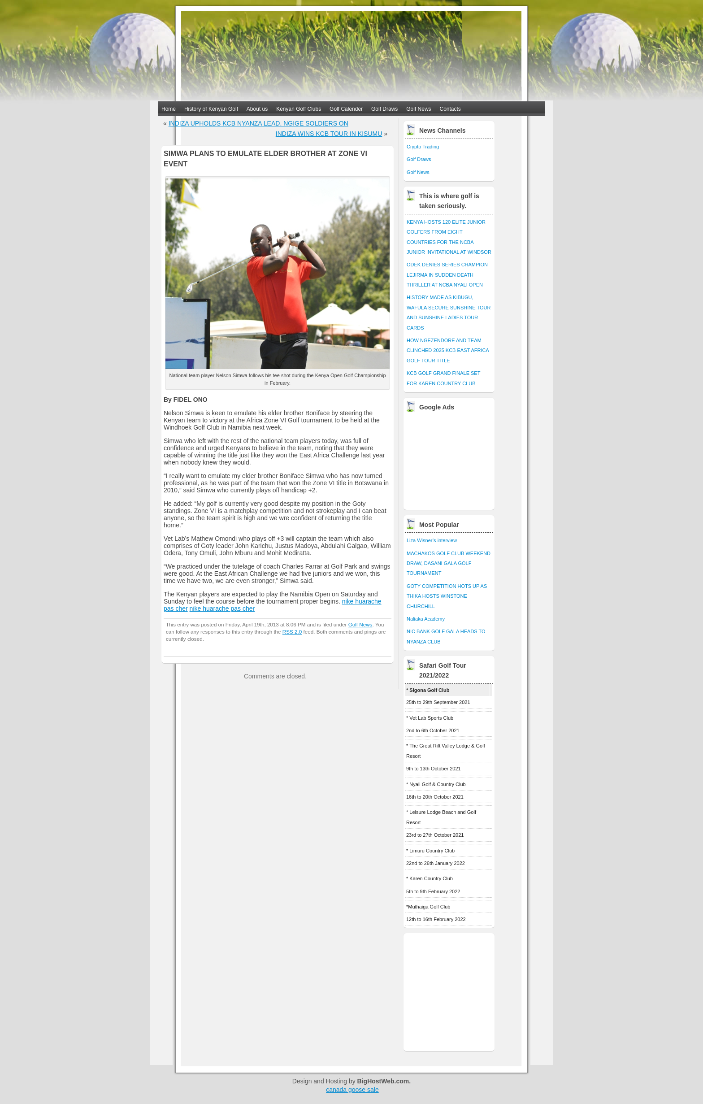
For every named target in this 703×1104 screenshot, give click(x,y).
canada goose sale (352, 1089)
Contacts (450, 109)
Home (168, 109)
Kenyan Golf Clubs (298, 109)
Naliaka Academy (426, 619)
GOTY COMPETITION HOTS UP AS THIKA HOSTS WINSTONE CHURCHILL (447, 596)
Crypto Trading (423, 146)
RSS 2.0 (292, 632)
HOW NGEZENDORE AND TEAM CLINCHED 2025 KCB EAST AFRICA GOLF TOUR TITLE (448, 350)
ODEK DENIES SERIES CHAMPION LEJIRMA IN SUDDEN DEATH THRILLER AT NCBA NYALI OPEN (447, 274)
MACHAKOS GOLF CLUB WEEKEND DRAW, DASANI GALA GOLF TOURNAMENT (448, 563)
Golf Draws (384, 109)
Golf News (418, 109)
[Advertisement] (450, 460)
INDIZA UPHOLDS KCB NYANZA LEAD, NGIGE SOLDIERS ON (258, 123)
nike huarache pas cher (222, 608)
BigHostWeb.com (383, 1081)
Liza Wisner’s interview (432, 540)
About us (257, 109)
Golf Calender (346, 109)
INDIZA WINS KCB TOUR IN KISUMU (329, 133)
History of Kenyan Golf (211, 109)
